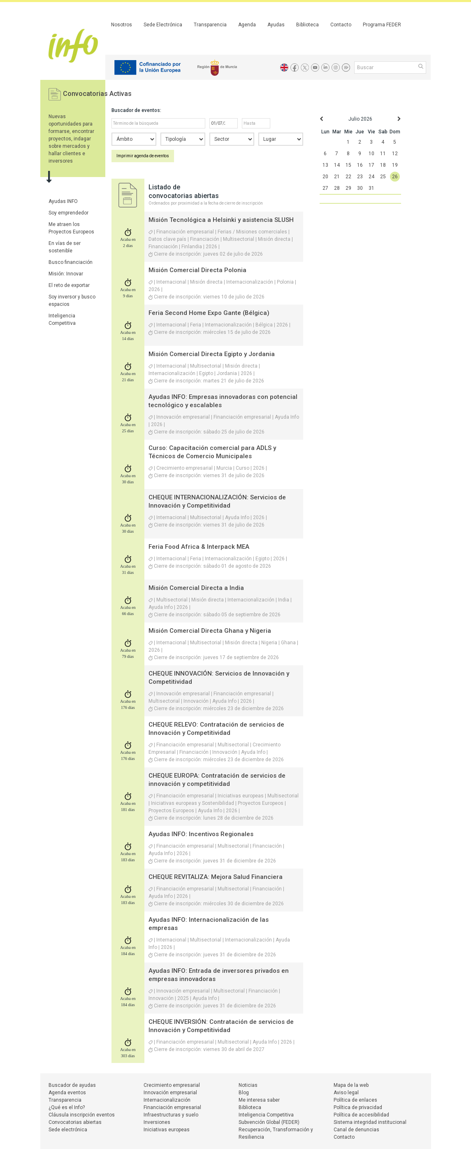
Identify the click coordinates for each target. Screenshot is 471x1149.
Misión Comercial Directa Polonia (197, 270)
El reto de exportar (69, 285)
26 (395, 176)
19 (395, 165)
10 (371, 153)
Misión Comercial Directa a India (196, 588)
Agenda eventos (67, 1092)
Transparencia (210, 25)
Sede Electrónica (163, 25)
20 (325, 176)
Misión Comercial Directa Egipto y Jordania (211, 354)
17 (371, 165)
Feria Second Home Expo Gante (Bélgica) (208, 313)
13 (325, 165)
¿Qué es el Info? (67, 1107)
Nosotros (121, 25)
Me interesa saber (259, 1100)
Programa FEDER (382, 25)
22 (348, 176)
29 (348, 188)
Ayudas (276, 25)
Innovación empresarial (170, 1092)
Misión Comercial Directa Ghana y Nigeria (209, 630)
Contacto (340, 25)
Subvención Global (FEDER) (269, 1122)
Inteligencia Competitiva (266, 1115)
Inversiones (157, 1122)
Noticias (248, 1085)
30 (360, 188)
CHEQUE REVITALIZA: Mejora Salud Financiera (215, 877)
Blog (244, 1092)
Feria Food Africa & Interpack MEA (198, 546)
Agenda (247, 25)
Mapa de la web (351, 1085)
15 (348, 165)
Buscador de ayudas (72, 1085)
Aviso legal (346, 1092)
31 (371, 188)
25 (383, 176)
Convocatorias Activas (97, 94)
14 (337, 165)
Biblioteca (307, 25)
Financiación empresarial (172, 1107)
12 (395, 153)
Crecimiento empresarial (172, 1085)
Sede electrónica (68, 1130)
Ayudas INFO (63, 201)
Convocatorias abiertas (75, 1122)
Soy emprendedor (68, 213)
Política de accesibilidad (361, 1115)
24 (371, 176)
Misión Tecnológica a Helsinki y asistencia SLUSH (221, 220)
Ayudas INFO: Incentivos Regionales (200, 834)
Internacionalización (167, 1100)
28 (337, 188)
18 (383, 165)
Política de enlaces (355, 1100)
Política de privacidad (358, 1107)
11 (383, 153)
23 (360, 176)
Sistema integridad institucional (370, 1122)
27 (325, 188)
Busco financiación (71, 262)
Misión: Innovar (66, 274)
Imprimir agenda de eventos (142, 156)
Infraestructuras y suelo (171, 1115)
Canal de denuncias (356, 1130)
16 (360, 165)
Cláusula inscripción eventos (82, 1115)
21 (337, 176)
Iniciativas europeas (167, 1130)
